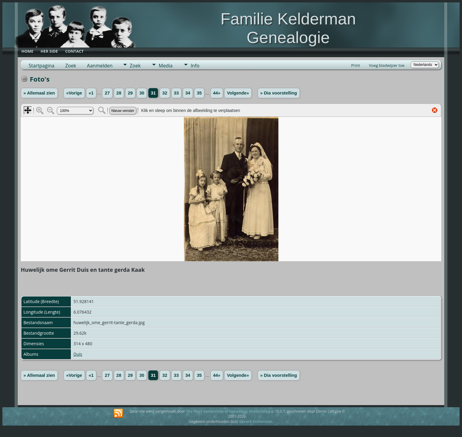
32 (164, 93)
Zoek (70, 65)
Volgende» (238, 93)
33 (176, 93)
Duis (77, 354)
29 (130, 93)
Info (195, 65)
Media (165, 65)
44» (216, 93)
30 (141, 93)
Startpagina (41, 65)
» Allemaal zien (39, 93)
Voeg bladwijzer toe (387, 65)
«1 (91, 93)
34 (187, 93)
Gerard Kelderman (255, 421)
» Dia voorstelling (278, 93)
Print (355, 65)
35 (199, 93)
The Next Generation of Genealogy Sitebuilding (228, 411)
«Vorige (74, 93)
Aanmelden (100, 65)
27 (107, 93)
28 (118, 93)
